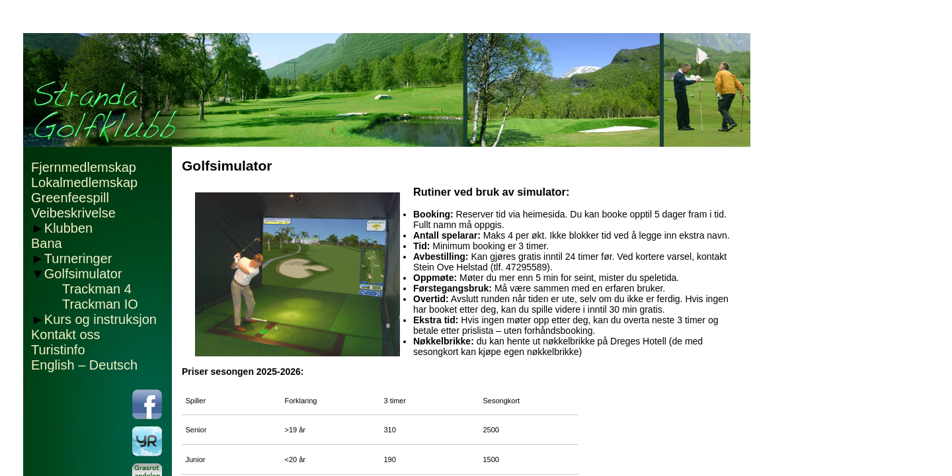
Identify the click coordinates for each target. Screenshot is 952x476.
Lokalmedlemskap (84, 182)
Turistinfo (58, 349)
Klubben (68, 228)
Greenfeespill (70, 197)
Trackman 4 (97, 289)
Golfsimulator (83, 273)
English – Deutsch (84, 365)
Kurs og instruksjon (100, 319)
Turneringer (78, 258)
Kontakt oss (65, 334)
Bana (46, 243)
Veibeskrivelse (73, 213)
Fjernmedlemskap (83, 167)
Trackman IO (100, 304)
